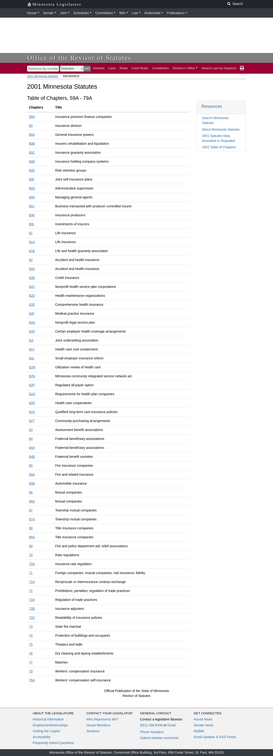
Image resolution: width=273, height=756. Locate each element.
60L (31, 224)
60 (31, 126)
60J (31, 206)
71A (32, 582)
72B (32, 609)
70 (31, 555)
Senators (93, 731)
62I (31, 340)
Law (135, 13)
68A (32, 537)
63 (31, 430)
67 (31, 510)
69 (31, 546)
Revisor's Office (184, 68)
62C (32, 287)
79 (31, 671)
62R (32, 403)
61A (32, 242)
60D (32, 161)
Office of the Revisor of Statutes (79, 57)
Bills (122, 13)
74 (31, 635)
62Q (32, 394)
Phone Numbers (152, 732)
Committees (104, 13)
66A (32, 501)
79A (32, 680)
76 (31, 653)
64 (31, 439)
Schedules (81, 13)
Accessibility (42, 737)
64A (32, 448)
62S (32, 412)
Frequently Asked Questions (53, 743)
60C (32, 152)
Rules (124, 68)
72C (32, 617)
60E (32, 170)
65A (32, 474)
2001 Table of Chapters (219, 147)
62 (31, 260)
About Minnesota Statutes (221, 129)
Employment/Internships (50, 725)
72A (32, 600)
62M (32, 367)
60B (32, 143)
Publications (176, 13)
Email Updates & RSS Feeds (215, 737)
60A (32, 135)
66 (31, 492)
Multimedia (153, 13)
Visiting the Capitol (46, 731)
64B (32, 456)
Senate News (203, 725)
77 (31, 662)
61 (31, 233)
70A (32, 564)
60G (32, 188)
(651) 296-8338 (151, 725)
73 (31, 626)
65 (31, 465)
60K (32, 215)
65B (32, 483)
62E (32, 304)
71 (31, 573)
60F (32, 179)
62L (31, 358)
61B (32, 251)
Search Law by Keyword (218, 68)
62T (32, 421)
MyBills (199, 731)
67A (32, 519)
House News (203, 719)
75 (31, 644)
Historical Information (48, 719)
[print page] (242, 68)
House (31, 13)
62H (32, 331)
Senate (48, 13)
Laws (112, 68)
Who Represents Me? (102, 719)
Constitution (160, 68)
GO (87, 68)
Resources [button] (211, 106)
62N (32, 376)
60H (32, 197)
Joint (63, 13)
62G (32, 322)
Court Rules (140, 68)
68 (31, 528)
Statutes (98, 68)
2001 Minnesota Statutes (42, 76)
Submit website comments (159, 738)
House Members (98, 725)
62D (32, 296)
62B (32, 278)
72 (31, 591)
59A (32, 117)
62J (31, 349)
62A (32, 269)
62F (32, 313)
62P (32, 385)
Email (171, 725)
